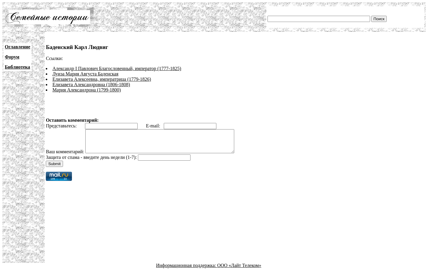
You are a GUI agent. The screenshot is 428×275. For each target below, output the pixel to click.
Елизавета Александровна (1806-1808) (91, 84)
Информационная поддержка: (186, 269)
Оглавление (17, 46)
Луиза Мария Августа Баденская (85, 73)
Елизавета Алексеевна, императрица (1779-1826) (101, 79)
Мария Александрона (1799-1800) (86, 89)
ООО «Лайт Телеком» (239, 269)
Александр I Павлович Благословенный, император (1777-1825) (116, 68)
